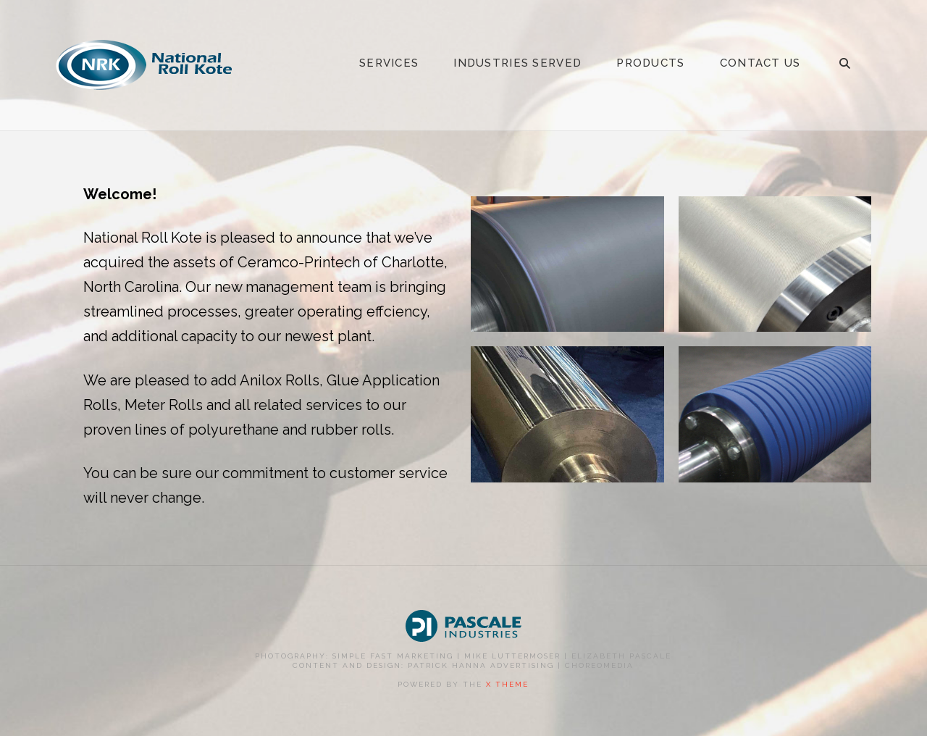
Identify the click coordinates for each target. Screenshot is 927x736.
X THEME (507, 684)
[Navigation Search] (844, 65)
